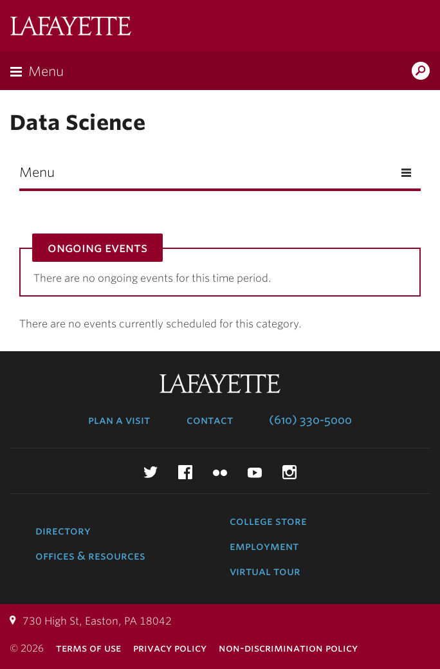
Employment (264, 546)
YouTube (255, 472)
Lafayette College (70, 27)
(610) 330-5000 (310, 420)
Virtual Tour (265, 571)
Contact (210, 420)
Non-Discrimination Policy (288, 648)
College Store (268, 521)
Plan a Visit (119, 420)
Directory (63, 530)
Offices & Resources (90, 555)
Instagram (289, 472)
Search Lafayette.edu (421, 72)
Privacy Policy (169, 648)
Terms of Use (88, 648)
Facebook (185, 472)
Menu (46, 71)
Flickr (220, 472)
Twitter (150, 472)
